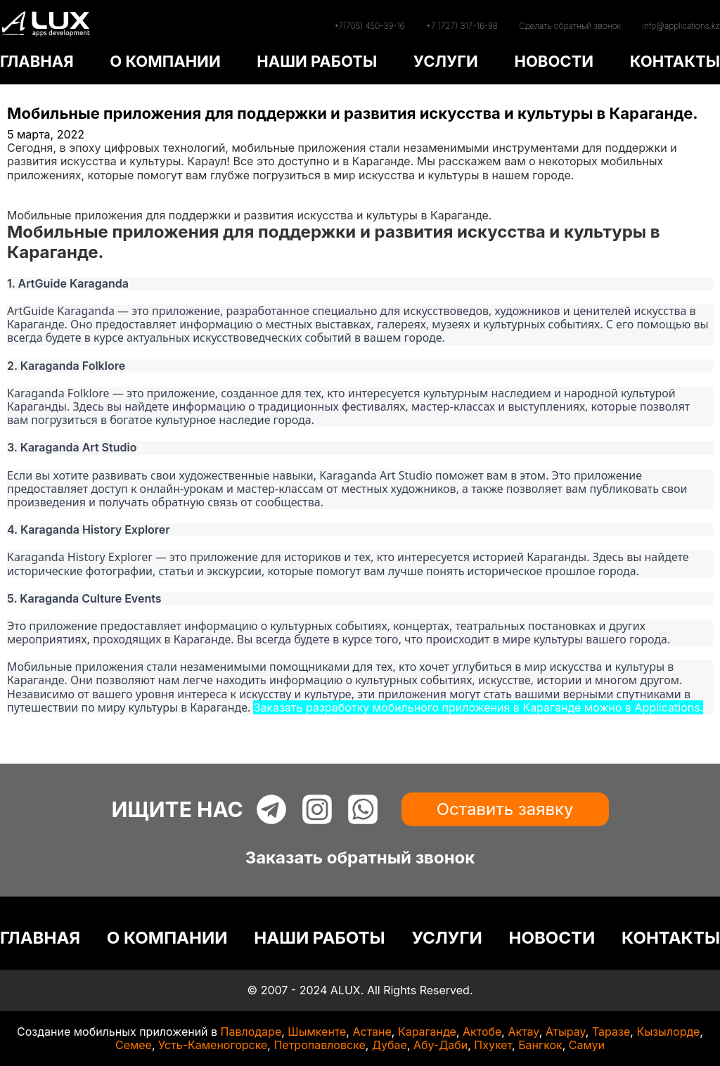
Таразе (611, 1032)
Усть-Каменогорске (212, 1045)
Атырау (566, 1032)
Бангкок (540, 1045)
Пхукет (493, 1045)
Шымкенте (317, 1032)
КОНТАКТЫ (675, 61)
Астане (371, 1032)
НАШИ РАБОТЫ (317, 61)
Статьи (26, 202)
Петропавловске (319, 1045)
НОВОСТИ (553, 61)
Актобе (482, 1032)
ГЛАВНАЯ (37, 61)
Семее (133, 1045)
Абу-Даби (440, 1045)
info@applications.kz (681, 25)
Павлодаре (251, 1032)
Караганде (427, 1032)
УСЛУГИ (445, 61)
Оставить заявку (505, 809)
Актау (523, 1032)
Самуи (587, 1045)
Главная (29, 188)
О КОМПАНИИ (165, 61)
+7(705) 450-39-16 (368, 25)
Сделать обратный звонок (570, 25)
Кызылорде (668, 1032)
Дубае (389, 1045)
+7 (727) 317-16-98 (462, 25)
